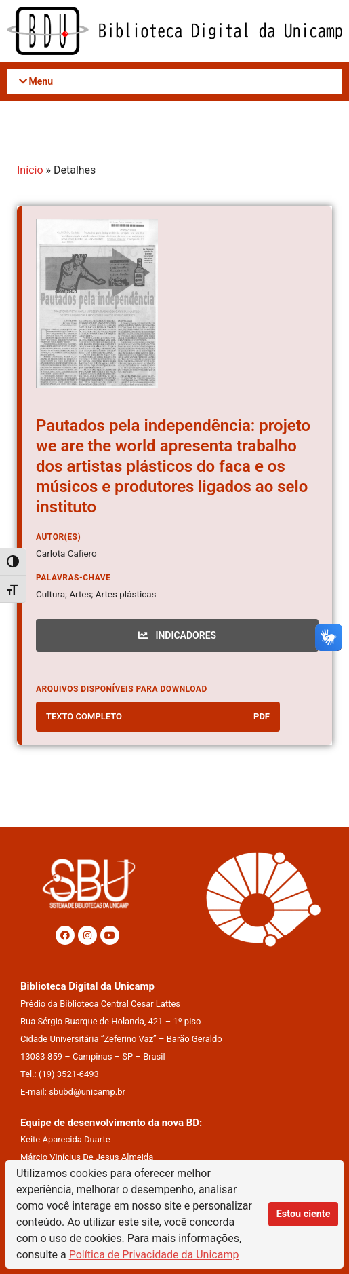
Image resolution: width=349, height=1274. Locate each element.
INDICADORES (177, 635)
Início (30, 170)
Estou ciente (303, 1214)
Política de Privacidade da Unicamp (154, 1254)
